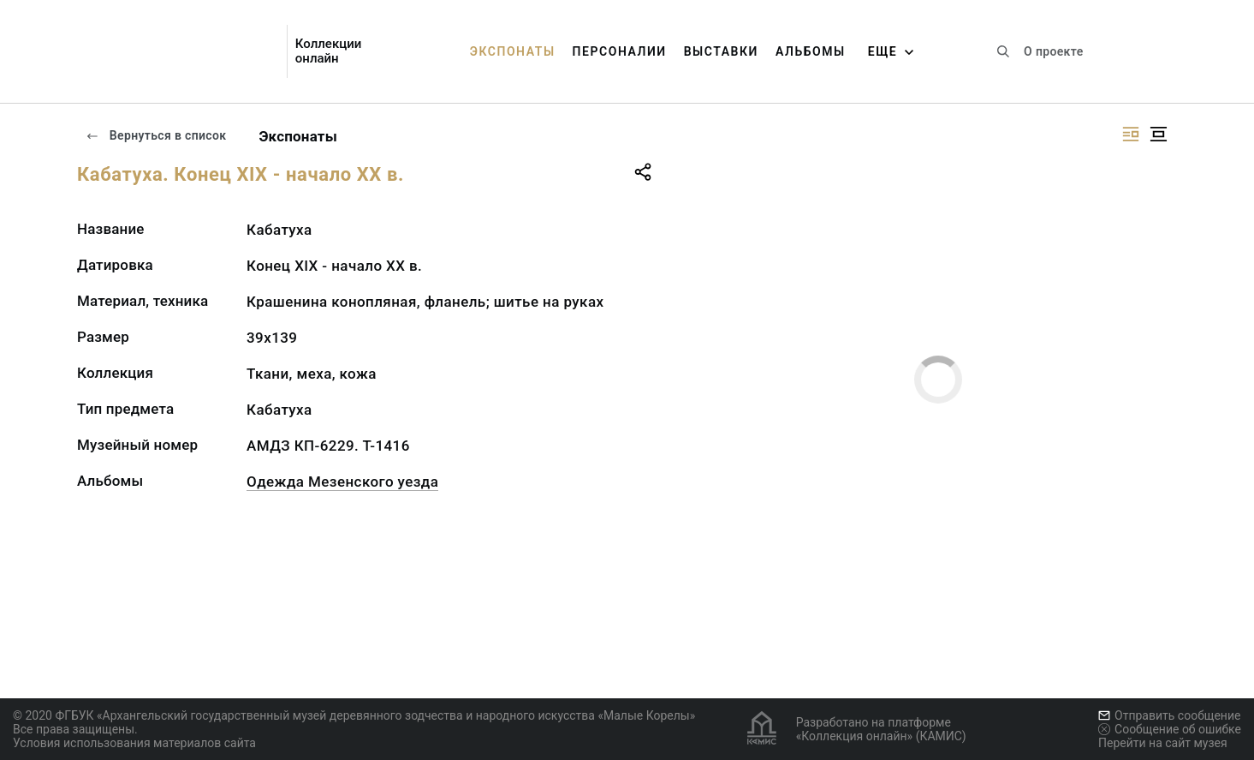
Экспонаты (513, 51)
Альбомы (811, 51)
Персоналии (620, 51)
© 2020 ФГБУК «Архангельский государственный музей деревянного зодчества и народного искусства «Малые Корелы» (354, 715)
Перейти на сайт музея (1162, 743)
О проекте (1053, 51)
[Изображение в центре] (1158, 134)
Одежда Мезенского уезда (342, 481)
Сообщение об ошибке (1169, 729)
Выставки (721, 51)
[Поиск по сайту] (1003, 51)
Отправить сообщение (1169, 715)
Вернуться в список (156, 135)
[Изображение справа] (1130, 134)
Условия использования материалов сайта (134, 743)
